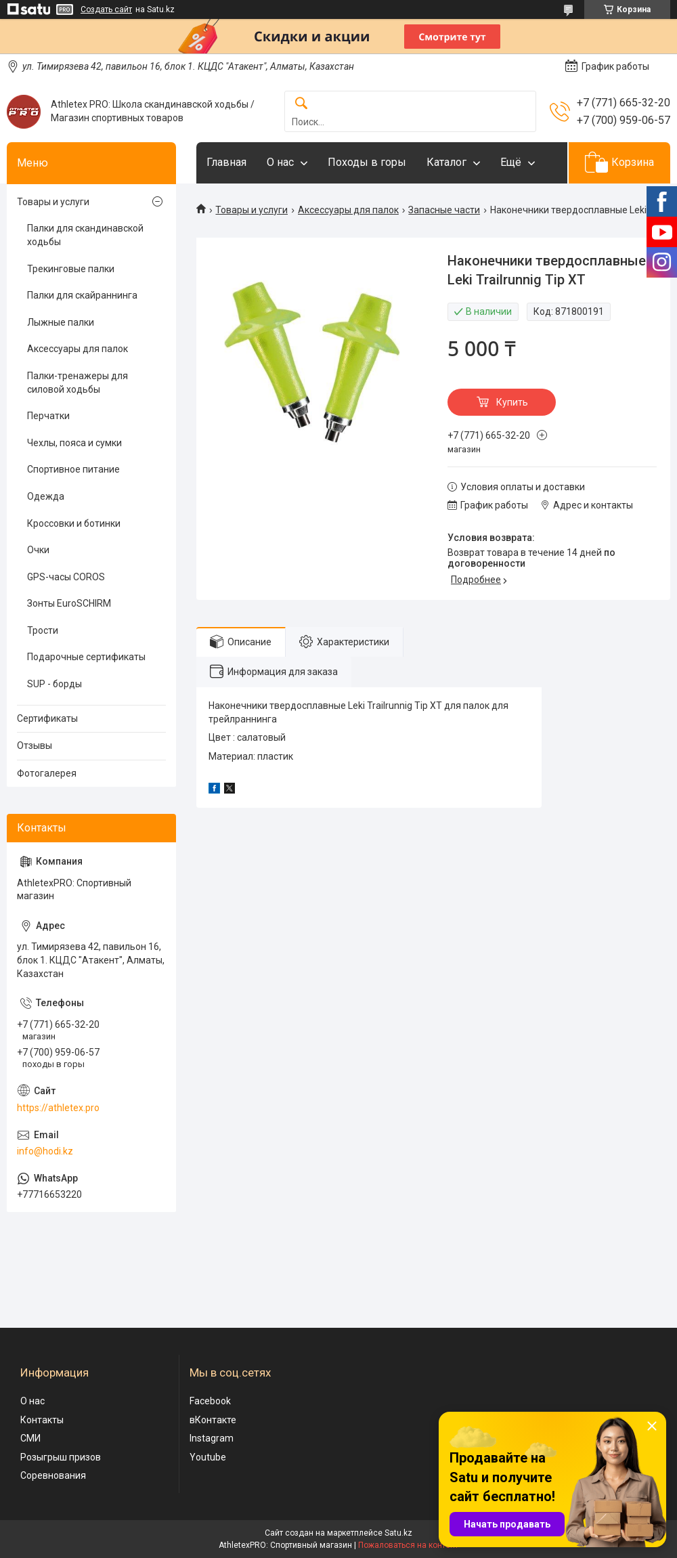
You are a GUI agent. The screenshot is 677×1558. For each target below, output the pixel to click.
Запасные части (444, 209)
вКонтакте (213, 1419)
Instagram (212, 1438)
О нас (280, 162)
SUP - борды (54, 683)
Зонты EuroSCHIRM (69, 603)
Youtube (208, 1457)
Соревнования (53, 1475)
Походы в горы (367, 162)
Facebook (210, 1400)
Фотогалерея (47, 773)
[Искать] (301, 103)
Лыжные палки (60, 322)
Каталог (446, 162)
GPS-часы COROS (66, 576)
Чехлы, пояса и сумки (74, 442)
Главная (226, 162)
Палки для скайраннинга (82, 295)
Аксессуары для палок (348, 209)
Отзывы (34, 745)
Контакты (42, 1419)
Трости (42, 630)
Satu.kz (398, 1533)
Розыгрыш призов (60, 1457)
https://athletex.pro (58, 1107)
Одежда (45, 496)
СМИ (30, 1438)
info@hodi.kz (45, 1151)
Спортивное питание (73, 469)
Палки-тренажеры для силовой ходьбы (77, 382)
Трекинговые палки (70, 268)
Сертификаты (47, 718)
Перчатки (48, 415)
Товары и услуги (251, 209)
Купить (512, 402)
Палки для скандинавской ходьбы (85, 235)
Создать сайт (106, 9)
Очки (38, 549)
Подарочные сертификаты (86, 656)
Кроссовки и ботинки (74, 523)
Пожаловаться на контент (408, 1545)
